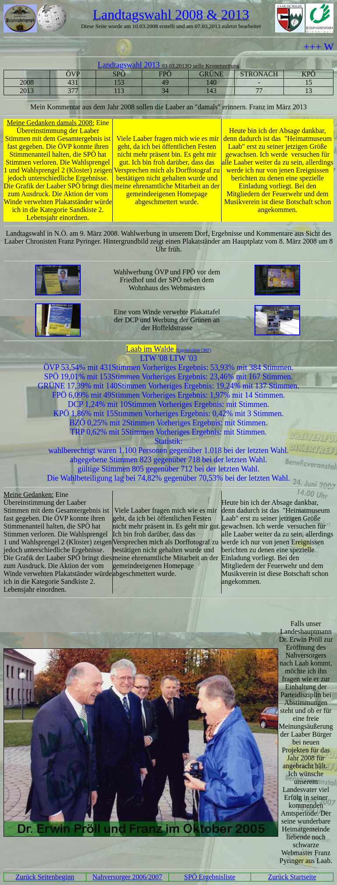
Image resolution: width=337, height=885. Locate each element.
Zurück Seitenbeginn (45, 877)
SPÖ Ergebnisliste (210, 877)
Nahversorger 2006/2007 (127, 877)
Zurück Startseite (292, 877)
